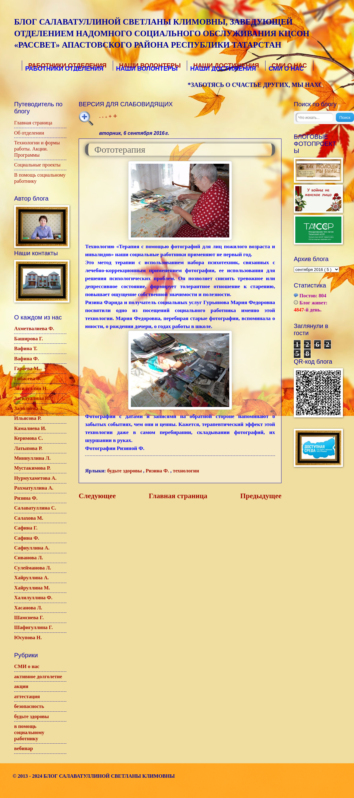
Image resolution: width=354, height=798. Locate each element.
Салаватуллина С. (35, 508)
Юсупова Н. (28, 637)
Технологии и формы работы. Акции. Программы (37, 149)
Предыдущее (260, 496)
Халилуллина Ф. (33, 597)
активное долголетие (38, 676)
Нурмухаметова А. (35, 478)
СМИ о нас (26, 666)
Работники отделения (66, 66)
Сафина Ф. (26, 538)
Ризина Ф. (158, 471)
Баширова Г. (28, 339)
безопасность (29, 706)
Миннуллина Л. (32, 458)
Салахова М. (28, 518)
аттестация (27, 696)
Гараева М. (27, 368)
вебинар (23, 748)
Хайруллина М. (32, 588)
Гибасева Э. (27, 378)
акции (21, 686)
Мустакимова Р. (32, 468)
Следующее (97, 496)
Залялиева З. (29, 408)
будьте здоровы (125, 471)
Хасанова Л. (28, 608)
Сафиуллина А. (31, 548)
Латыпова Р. (28, 448)
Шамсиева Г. (29, 617)
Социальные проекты (37, 165)
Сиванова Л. (28, 558)
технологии (186, 471)
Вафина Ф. (26, 359)
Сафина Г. (25, 528)
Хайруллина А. (31, 578)
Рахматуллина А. (33, 488)
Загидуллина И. (32, 398)
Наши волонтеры (149, 66)
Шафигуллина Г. (33, 627)
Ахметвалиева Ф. (34, 328)
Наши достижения (225, 66)
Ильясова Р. (27, 418)
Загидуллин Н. (31, 388)
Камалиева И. (30, 428)
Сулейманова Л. (32, 568)
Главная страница (178, 496)
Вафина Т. (25, 348)
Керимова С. (28, 438)
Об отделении (29, 133)
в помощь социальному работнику (29, 732)
